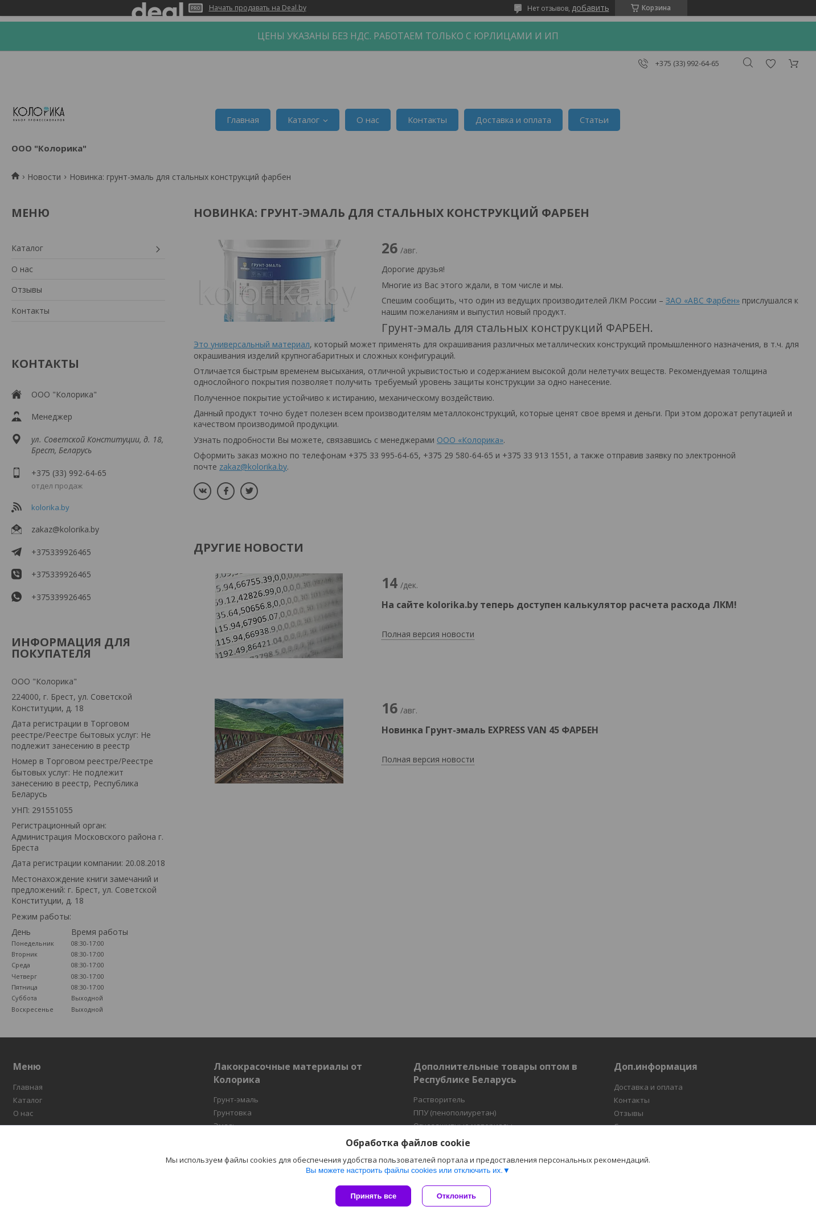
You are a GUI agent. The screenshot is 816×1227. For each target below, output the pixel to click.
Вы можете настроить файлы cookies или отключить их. (404, 1171)
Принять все (373, 1196)
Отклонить (457, 1196)
